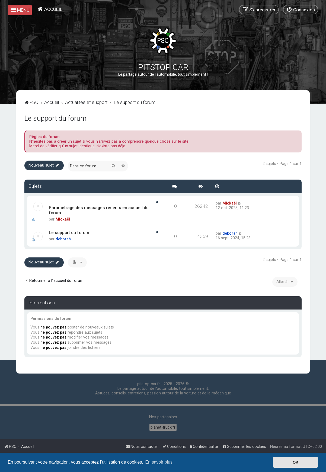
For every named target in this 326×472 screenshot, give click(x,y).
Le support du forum (55, 118)
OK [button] (296, 462)
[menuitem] (50, 9)
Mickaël (63, 219)
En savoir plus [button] (158, 462)
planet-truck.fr (163, 427)
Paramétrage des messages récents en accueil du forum (99, 210)
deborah (63, 239)
